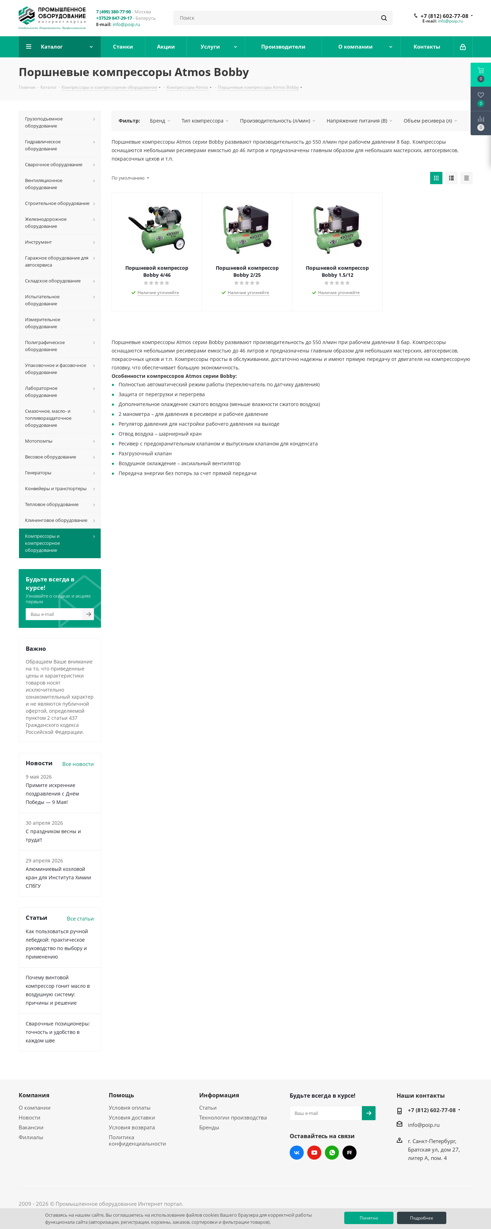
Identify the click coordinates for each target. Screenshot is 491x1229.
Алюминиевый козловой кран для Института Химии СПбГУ (58, 877)
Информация (219, 1095)
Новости (29, 1117)
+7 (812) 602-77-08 (444, 16)
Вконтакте (297, 1153)
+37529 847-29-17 (114, 18)
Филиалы (31, 1137)
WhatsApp (332, 1153)
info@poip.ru (126, 24)
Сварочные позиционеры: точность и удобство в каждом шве (58, 1032)
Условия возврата (132, 1127)
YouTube (314, 1153)
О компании (35, 1107)
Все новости (78, 763)
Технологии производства (233, 1117)
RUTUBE (349, 1153)
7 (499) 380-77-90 (113, 11)
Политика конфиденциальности (137, 1140)
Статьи (208, 1107)
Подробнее (421, 1218)
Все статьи (80, 918)
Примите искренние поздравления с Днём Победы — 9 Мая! (52, 793)
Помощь (121, 1095)
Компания (34, 1095)
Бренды (209, 1127)
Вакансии (31, 1127)
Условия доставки (132, 1117)
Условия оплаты (130, 1107)
